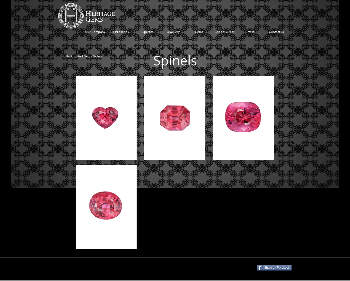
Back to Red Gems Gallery (84, 56)
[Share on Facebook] (274, 268)
